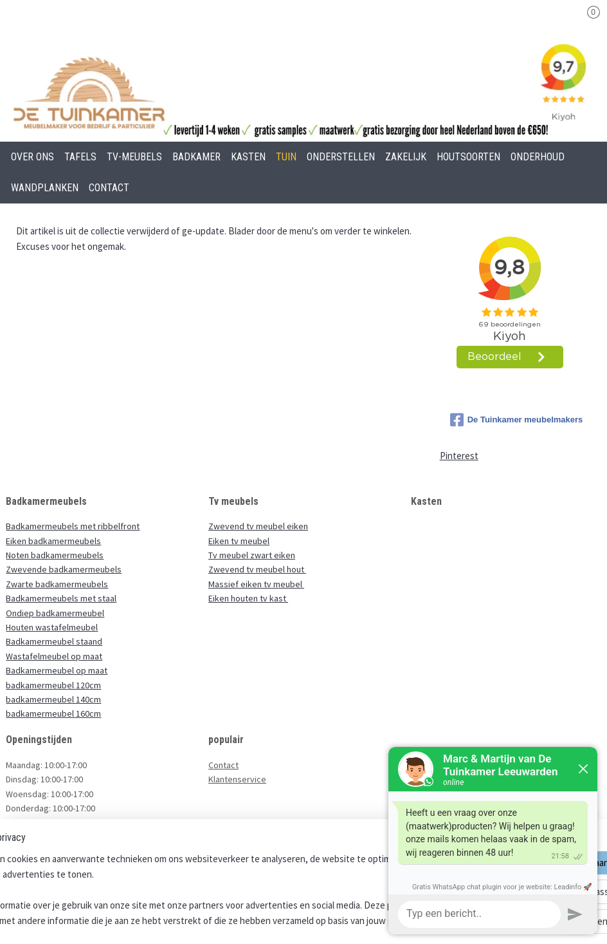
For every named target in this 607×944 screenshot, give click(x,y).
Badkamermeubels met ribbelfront (73, 526)
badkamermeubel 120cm (53, 685)
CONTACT (109, 188)
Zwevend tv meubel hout (257, 569)
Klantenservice (237, 779)
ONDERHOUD (538, 157)
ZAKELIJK (405, 157)
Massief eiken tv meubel (256, 584)
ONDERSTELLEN (341, 157)
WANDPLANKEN (44, 188)
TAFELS (80, 157)
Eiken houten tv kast (248, 598)
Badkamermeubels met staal (61, 598)
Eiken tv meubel (238, 541)
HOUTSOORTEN (468, 157)
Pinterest (459, 455)
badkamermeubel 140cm (53, 699)
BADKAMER (196, 157)
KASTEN (248, 157)
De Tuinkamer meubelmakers (516, 420)
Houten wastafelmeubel (52, 627)
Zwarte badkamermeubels (57, 584)
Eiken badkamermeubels (53, 541)
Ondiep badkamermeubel (55, 613)
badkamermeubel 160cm (53, 713)
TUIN (286, 157)
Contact (223, 765)
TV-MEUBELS (134, 157)
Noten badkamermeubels (55, 555)
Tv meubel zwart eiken (251, 555)
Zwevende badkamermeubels (64, 569)
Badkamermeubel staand (54, 641)
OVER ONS (32, 157)
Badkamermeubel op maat (56, 670)
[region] (218, 890)
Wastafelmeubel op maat (54, 656)
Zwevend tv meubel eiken (258, 526)
